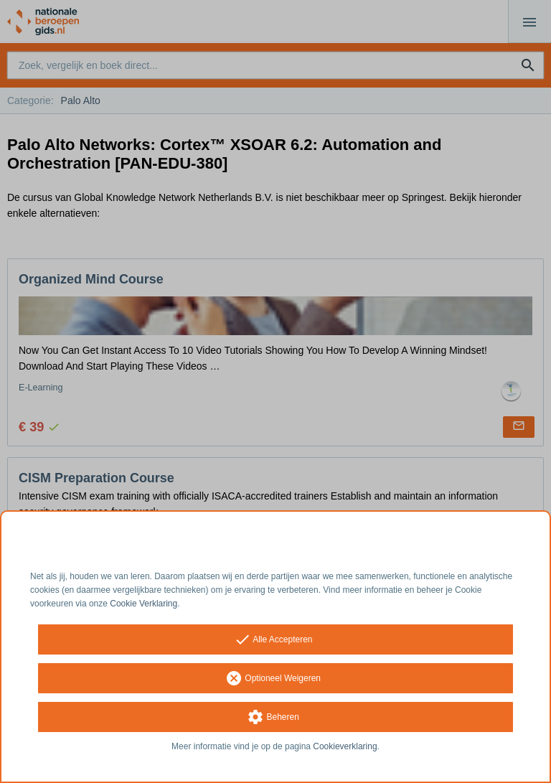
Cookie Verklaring (143, 604)
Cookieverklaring (345, 746)
